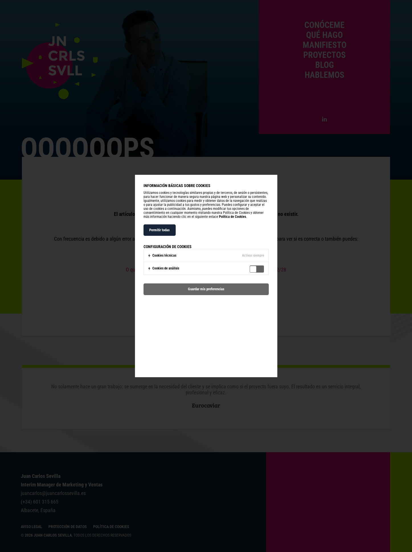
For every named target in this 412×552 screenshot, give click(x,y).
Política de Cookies (232, 217)
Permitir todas (159, 230)
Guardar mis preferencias (206, 289)
